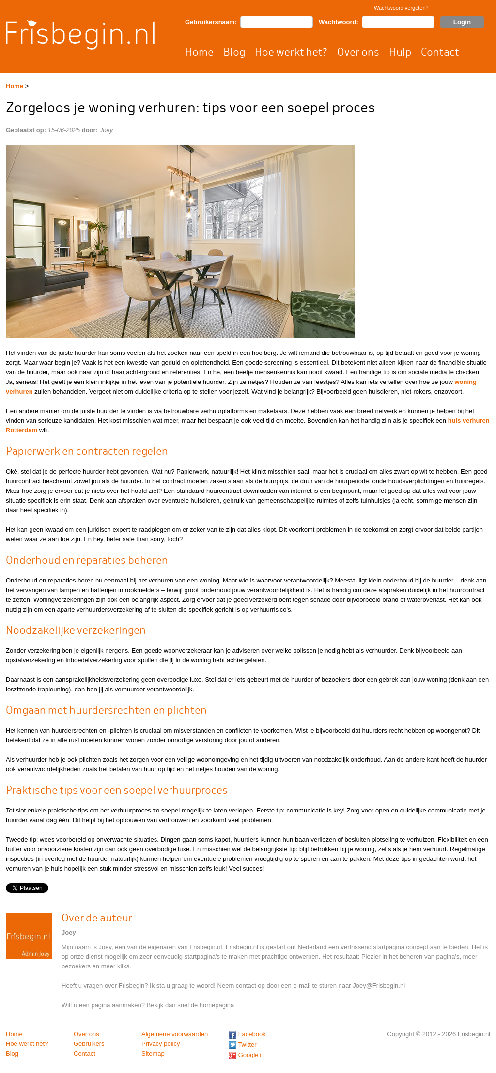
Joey (106, 130)
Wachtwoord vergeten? (401, 8)
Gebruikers (89, 1043)
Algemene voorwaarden (174, 1034)
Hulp (400, 52)
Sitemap (153, 1053)
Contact (440, 52)
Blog (234, 52)
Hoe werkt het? (291, 52)
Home (199, 52)
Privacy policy (160, 1043)
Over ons (358, 52)
